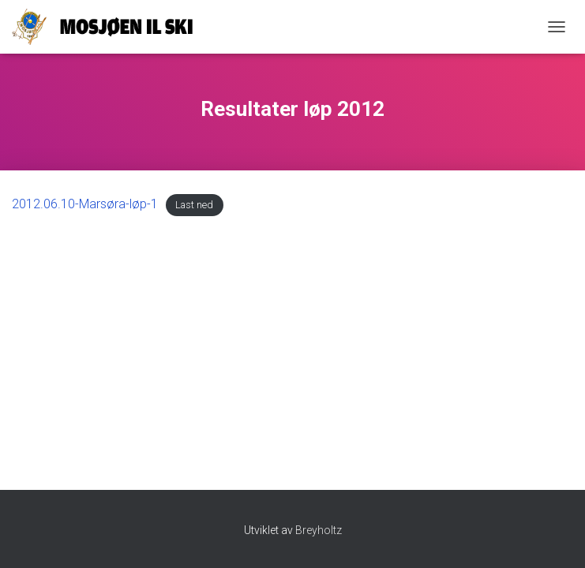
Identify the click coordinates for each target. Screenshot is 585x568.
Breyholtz (318, 530)
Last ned (194, 205)
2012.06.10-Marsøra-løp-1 (85, 203)
